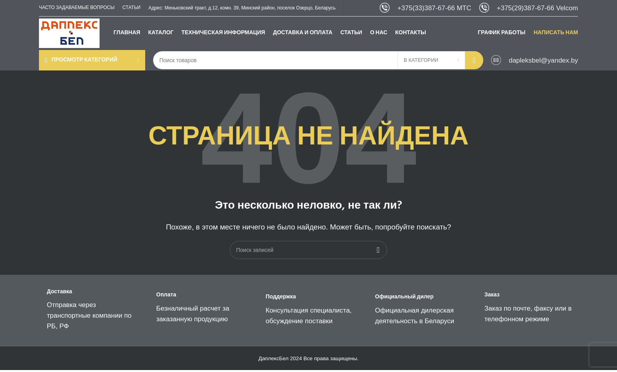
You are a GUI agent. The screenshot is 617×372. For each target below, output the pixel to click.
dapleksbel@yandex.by (543, 62)
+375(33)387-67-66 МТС (434, 8)
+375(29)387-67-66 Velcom (537, 8)
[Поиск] (318, 62)
